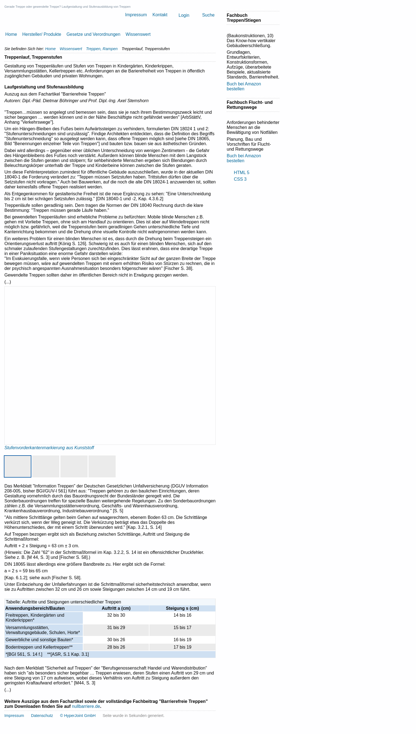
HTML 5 (241, 172)
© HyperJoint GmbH (77, 715)
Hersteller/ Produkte (41, 34)
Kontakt (159, 14)
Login (184, 15)
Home (11, 34)
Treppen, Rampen (102, 49)
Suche (208, 15)
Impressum (136, 14)
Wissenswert (138, 34)
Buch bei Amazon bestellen (244, 86)
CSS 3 (240, 179)
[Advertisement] (249, 270)
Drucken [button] (213, 57)
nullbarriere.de (86, 706)
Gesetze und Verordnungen (94, 34)
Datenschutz (42, 715)
